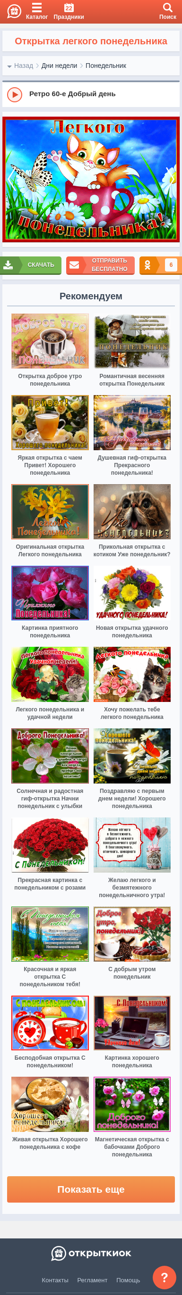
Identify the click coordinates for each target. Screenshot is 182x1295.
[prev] (12, 179)
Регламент (93, 1280)
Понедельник (106, 65)
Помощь (128, 1280)
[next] (170, 179)
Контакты (55, 1280)
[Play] (14, 94)
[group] (91, 94)
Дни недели (60, 65)
